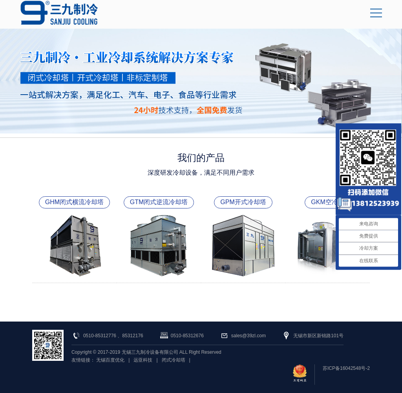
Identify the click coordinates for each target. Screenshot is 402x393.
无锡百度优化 (110, 360)
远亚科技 (142, 360)
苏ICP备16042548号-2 (346, 368)
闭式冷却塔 (173, 360)
